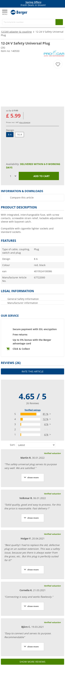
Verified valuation (52, 453)
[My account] (52, 12)
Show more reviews (32, 661)
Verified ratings (33, 409)
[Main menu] (5, 12)
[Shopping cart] (59, 12)
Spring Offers (33, 2)
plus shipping (24, 122)
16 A (19, 134)
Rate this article (33, 371)
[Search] (28, 22)
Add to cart (39, 176)
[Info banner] (33, 4)
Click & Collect (21, 348)
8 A (10, 134)
